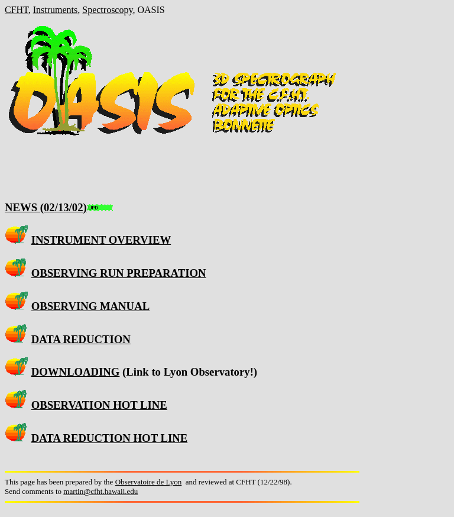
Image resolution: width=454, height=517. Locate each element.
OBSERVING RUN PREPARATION (118, 273)
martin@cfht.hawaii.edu (100, 491)
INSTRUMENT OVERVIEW (101, 240)
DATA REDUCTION (81, 339)
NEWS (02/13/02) (46, 207)
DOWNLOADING (75, 372)
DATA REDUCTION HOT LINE (109, 438)
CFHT (16, 10)
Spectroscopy (107, 10)
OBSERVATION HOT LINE (99, 405)
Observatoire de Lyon (148, 481)
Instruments (55, 10)
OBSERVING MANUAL (90, 306)
